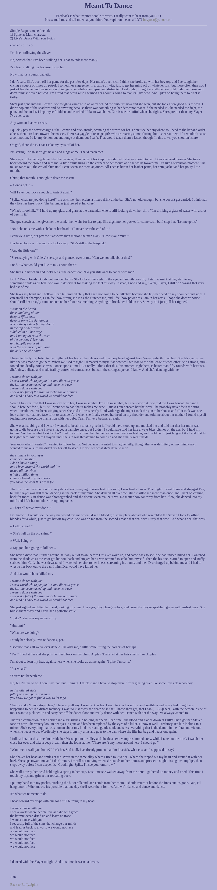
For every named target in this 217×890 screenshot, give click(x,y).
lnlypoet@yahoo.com (157, 19)
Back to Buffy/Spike (24, 884)
